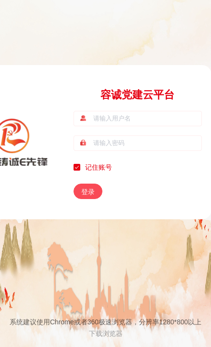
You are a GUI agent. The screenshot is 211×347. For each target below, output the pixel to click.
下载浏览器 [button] (106, 333)
